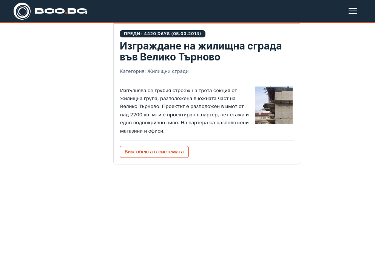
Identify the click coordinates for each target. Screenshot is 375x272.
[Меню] (354, 11)
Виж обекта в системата (154, 151)
